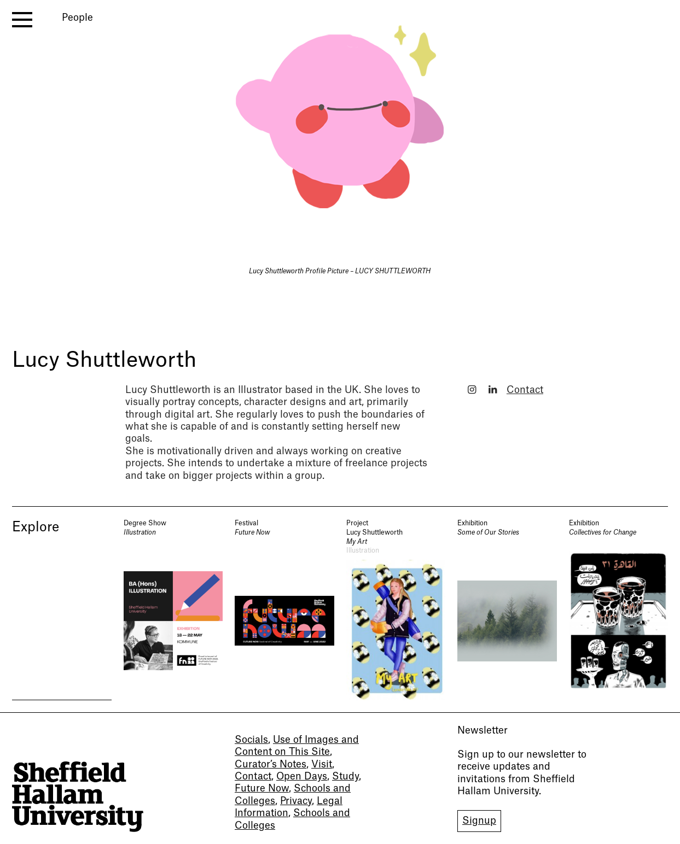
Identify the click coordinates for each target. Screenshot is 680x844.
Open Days (301, 776)
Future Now (262, 788)
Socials (251, 740)
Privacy (296, 801)
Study (345, 776)
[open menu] (22, 19)
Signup (479, 820)
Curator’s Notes (270, 764)
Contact (525, 390)
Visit (321, 764)
